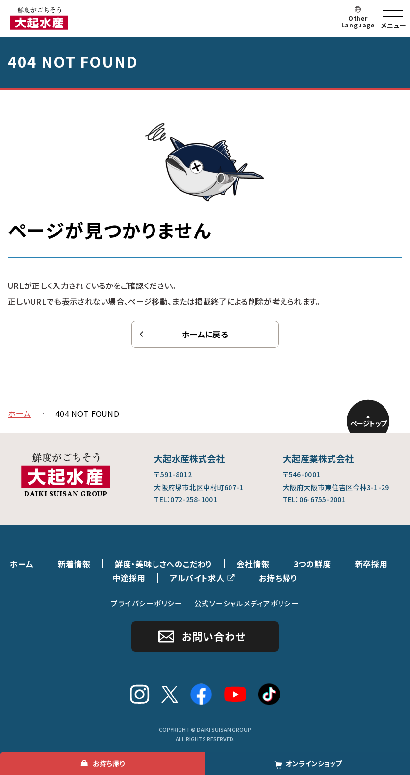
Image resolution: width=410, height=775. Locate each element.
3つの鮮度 (312, 563)
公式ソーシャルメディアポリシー (246, 603)
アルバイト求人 (197, 578)
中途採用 (129, 578)
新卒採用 (371, 563)
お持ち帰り (278, 578)
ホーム (21, 563)
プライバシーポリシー (146, 603)
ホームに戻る (205, 334)
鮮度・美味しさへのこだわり (163, 563)
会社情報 (252, 563)
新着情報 (74, 563)
